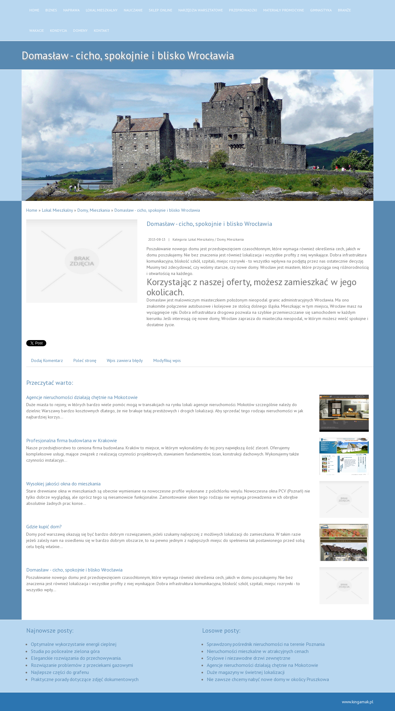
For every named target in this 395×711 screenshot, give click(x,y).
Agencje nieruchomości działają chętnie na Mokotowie (82, 397)
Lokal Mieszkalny (57, 210)
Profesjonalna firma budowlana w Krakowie (71, 440)
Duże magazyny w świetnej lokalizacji (246, 672)
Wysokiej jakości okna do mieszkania (63, 483)
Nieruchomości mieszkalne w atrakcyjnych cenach (258, 651)
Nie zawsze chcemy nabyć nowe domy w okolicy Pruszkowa (268, 679)
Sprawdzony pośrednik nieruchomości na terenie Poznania (266, 644)
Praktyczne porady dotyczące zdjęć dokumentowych (85, 679)
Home (31, 210)
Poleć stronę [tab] (84, 360)
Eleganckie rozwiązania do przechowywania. (76, 658)
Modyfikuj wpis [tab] (167, 360)
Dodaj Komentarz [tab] (47, 360)
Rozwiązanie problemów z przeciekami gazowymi (82, 665)
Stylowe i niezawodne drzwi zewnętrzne (248, 658)
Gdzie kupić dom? (44, 526)
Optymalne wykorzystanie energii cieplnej (73, 644)
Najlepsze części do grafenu (60, 672)
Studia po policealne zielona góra (65, 651)
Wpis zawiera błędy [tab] (125, 360)
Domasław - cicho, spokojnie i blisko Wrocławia (157, 210)
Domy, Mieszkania (93, 210)
